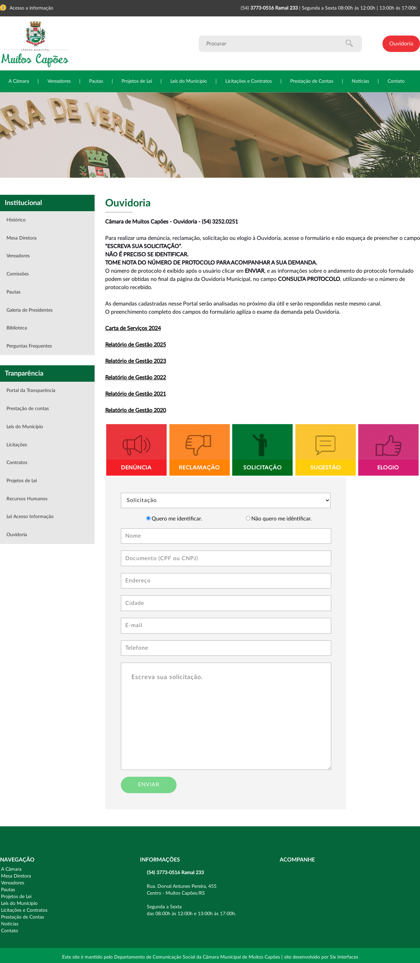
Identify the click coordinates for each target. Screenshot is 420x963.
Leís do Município (188, 81)
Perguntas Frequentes (29, 346)
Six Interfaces (344, 957)
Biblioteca (16, 328)
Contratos (16, 462)
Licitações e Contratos (248, 81)
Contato (396, 81)
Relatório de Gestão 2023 (135, 361)
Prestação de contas (27, 408)
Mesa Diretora (21, 238)
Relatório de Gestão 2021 (135, 394)
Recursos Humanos (26, 499)
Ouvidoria (401, 43)
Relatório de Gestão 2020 (135, 410)
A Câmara (19, 81)
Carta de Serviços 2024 (133, 328)
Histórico (16, 220)
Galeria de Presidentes (29, 310)
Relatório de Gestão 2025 (135, 345)
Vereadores (59, 81)
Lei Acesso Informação (30, 516)
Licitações (16, 445)
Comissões (17, 274)
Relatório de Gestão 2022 (135, 377)
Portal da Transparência (30, 390)
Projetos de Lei (137, 81)
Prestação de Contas (311, 81)
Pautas (96, 81)
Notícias (360, 81)
